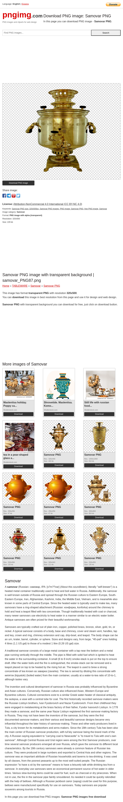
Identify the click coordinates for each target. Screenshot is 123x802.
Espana (25, 4)
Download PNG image (18, 183)
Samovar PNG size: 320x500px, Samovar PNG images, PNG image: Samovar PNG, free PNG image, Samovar (59, 209)
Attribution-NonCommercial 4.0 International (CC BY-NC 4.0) (47, 204)
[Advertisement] (61, 60)
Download (18, 414)
